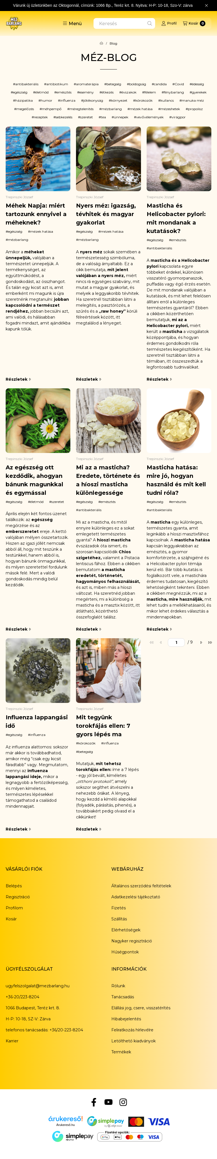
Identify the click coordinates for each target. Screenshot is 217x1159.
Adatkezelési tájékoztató (135, 896)
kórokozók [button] (144, 100)
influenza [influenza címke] (37, 735)
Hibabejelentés (126, 1018)
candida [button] (160, 84)
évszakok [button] (128, 92)
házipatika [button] (24, 100)
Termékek (121, 1052)
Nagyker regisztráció (131, 941)
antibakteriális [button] (26, 84)
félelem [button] (150, 92)
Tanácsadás (122, 996)
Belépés (14, 885)
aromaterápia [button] (87, 84)
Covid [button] (179, 84)
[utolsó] (210, 642)
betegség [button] (114, 84)
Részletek (18, 379)
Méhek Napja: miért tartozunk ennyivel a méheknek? (36, 214)
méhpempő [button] (52, 109)
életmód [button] (42, 92)
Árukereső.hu (65, 1125)
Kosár (11, 918)
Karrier (12, 1040)
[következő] (201, 642)
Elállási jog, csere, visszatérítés (140, 1007)
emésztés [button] (64, 92)
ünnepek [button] (121, 117)
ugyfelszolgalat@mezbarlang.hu (38, 985)
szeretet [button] (86, 117)
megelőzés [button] (25, 109)
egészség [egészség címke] (15, 231)
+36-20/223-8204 (22, 996)
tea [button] (103, 117)
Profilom (14, 907)
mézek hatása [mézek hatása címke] (41, 231)
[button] (72, 23)
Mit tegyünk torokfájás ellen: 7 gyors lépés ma (103, 726)
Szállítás (119, 918)
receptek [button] (41, 117)
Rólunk (118, 985)
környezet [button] (119, 100)
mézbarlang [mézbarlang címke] (18, 240)
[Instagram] (123, 1102)
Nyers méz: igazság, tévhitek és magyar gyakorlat (106, 214)
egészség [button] (20, 92)
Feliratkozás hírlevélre (132, 1029)
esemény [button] (86, 92)
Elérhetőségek (125, 930)
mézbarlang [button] (111, 109)
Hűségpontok (125, 952)
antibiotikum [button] (57, 84)
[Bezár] (206, 5)
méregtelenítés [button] (82, 109)
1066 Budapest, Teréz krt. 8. (33, 1007)
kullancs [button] (167, 100)
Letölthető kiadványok (133, 1040)
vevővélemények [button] (150, 117)
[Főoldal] (101, 43)
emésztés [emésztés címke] (178, 240)
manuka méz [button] (193, 100)
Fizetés (118, 907)
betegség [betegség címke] (85, 752)
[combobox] (124, 23)
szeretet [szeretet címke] (57, 502)
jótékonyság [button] (93, 100)
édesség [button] (198, 84)
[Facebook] (93, 1102)
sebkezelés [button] (64, 117)
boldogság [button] (137, 84)
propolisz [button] (195, 109)
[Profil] (169, 23)
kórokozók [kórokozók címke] (87, 743)
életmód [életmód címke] (37, 502)
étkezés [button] (108, 92)
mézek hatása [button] (141, 109)
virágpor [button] (179, 117)
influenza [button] (67, 100)
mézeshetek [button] (170, 109)
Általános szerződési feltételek (141, 885)
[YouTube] (108, 1102)
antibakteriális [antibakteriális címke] (160, 248)
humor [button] (46, 100)
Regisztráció (18, 896)
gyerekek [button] (199, 92)
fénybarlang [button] (174, 92)
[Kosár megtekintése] (194, 23)
